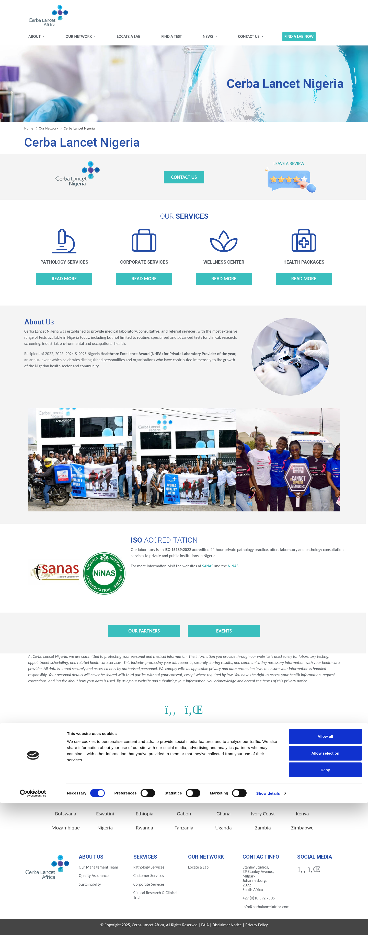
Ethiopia (144, 815)
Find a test (171, 38)
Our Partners (144, 633)
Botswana (65, 815)
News (208, 38)
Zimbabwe (302, 829)
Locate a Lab (128, 38)
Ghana (223, 815)
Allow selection (325, 887)
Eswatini (105, 815)
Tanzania (184, 829)
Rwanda (144, 829)
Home (28, 130)
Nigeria (105, 829)
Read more (64, 281)
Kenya (302, 815)
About (34, 38)
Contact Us (249, 38)
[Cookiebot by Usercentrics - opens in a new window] (33, 927)
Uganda (223, 829)
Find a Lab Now (299, 38)
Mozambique (65, 829)
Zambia (263, 829)
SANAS (207, 568)
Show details (268, 927)
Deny (325, 903)
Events (224, 633)
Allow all (325, 870)
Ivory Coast (263, 815)
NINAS (233, 568)
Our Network (79, 38)
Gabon (184, 815)
